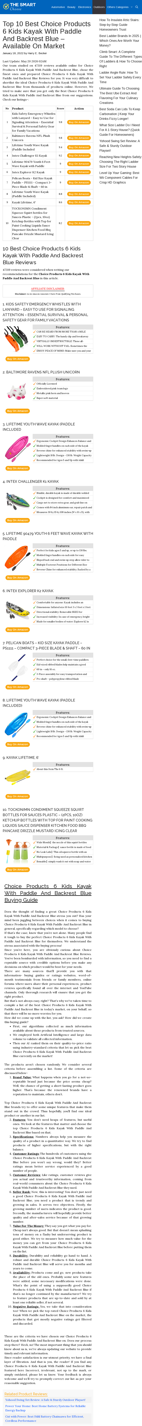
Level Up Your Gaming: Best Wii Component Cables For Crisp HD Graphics (119, 177)
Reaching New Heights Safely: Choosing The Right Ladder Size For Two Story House (120, 161)
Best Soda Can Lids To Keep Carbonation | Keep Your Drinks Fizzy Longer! (119, 114)
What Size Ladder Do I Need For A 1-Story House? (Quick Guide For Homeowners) (119, 129)
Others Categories (120, 7)
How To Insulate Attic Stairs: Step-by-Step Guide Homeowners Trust (119, 24)
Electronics (84, 6)
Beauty (71, 6)
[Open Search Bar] (136, 7)
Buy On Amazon (79, 122)
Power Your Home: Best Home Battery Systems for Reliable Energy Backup (45, 1408)
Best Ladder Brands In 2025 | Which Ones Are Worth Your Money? (120, 40)
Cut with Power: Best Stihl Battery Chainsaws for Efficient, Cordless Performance (44, 1418)
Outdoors (99, 6)
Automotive (58, 6)
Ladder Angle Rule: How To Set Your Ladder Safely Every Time (120, 77)
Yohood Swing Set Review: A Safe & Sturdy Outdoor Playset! (45, 1400)
